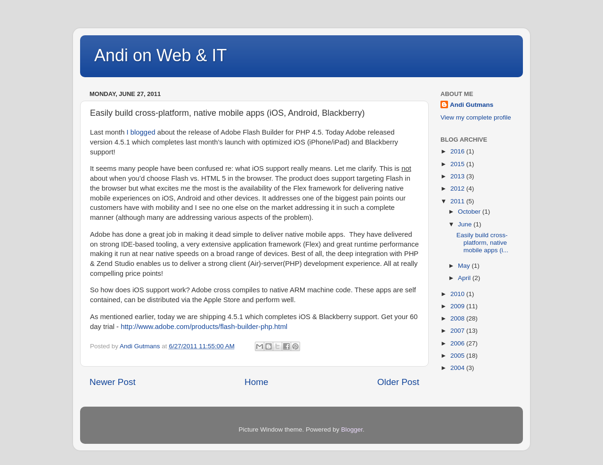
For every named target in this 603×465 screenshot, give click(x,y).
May (465, 265)
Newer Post (113, 382)
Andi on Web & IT (160, 55)
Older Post (398, 382)
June (465, 224)
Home (256, 382)
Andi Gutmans (471, 104)
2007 (458, 330)
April (465, 277)
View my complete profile (475, 117)
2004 (458, 367)
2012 (458, 188)
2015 (458, 164)
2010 (458, 293)
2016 (458, 151)
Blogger (352, 429)
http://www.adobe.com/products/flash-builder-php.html (204, 326)
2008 (458, 318)
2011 (458, 201)
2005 (458, 355)
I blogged (141, 132)
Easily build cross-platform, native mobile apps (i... (482, 243)
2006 (458, 343)
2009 (458, 306)
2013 (458, 176)
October (470, 211)
